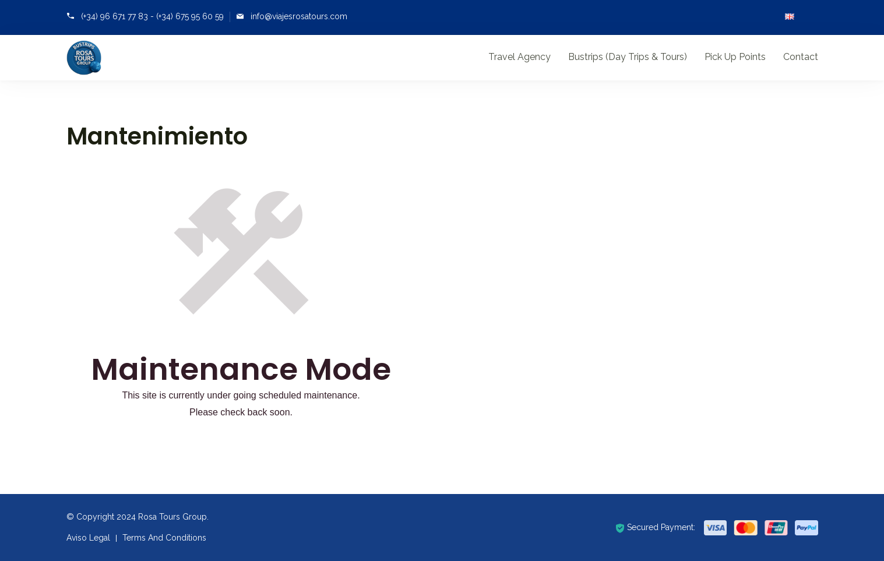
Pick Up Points (735, 56)
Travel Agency (519, 56)
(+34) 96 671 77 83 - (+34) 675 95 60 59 (152, 16)
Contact (800, 56)
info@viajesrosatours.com (299, 16)
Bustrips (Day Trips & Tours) (627, 56)
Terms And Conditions (164, 537)
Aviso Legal (88, 537)
